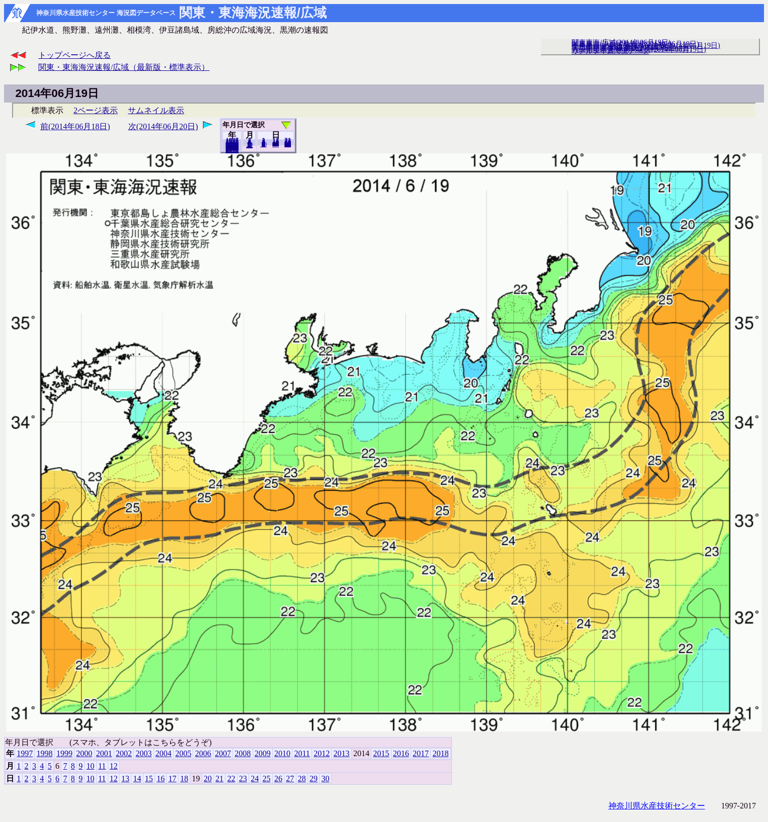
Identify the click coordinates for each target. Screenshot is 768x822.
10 (263, 144)
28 (302, 778)
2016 (401, 753)
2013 (342, 753)
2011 (302, 753)
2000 (84, 753)
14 (137, 778)
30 (287, 144)
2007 (223, 753)
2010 (282, 753)
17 (173, 778)
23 (243, 778)
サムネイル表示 (156, 110)
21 (219, 778)
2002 (124, 753)
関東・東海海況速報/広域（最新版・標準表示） (123, 67)
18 (184, 778)
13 (125, 778)
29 (314, 778)
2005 (183, 753)
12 (249, 145)
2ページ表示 (95, 110)
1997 (25, 753)
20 (275, 144)
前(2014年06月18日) (75, 126)
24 (255, 778)
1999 (64, 753)
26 (278, 778)
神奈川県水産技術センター (656, 805)
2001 (104, 753)
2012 (322, 753)
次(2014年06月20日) (163, 126)
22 (231, 778)
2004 (164, 753)
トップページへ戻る (74, 55)
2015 (381, 753)
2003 (143, 753)
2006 (203, 753)
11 (102, 766)
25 (267, 778)
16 (161, 778)
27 (290, 778)
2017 (421, 753)
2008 (243, 753)
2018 (232, 150)
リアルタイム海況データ (610, 51)
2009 (263, 753)
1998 (45, 753)
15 (149, 778)
